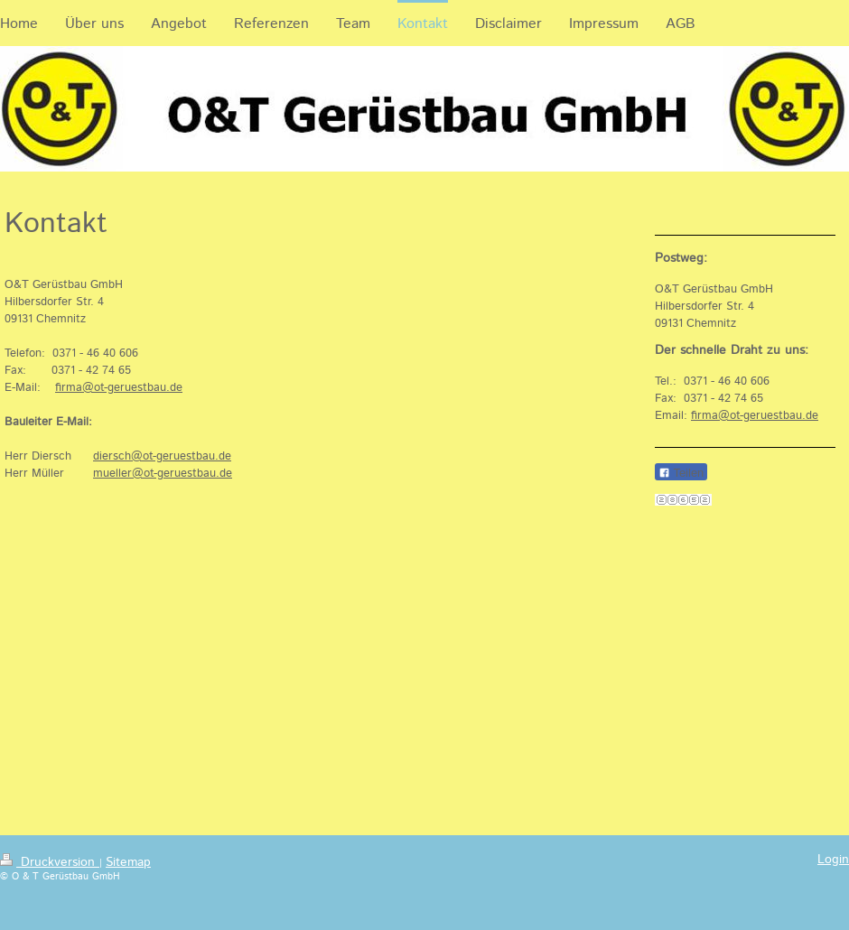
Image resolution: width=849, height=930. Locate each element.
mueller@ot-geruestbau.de (162, 473)
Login (833, 860)
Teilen (681, 472)
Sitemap (128, 862)
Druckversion (49, 862)
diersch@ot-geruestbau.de (162, 456)
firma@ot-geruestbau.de (118, 387)
